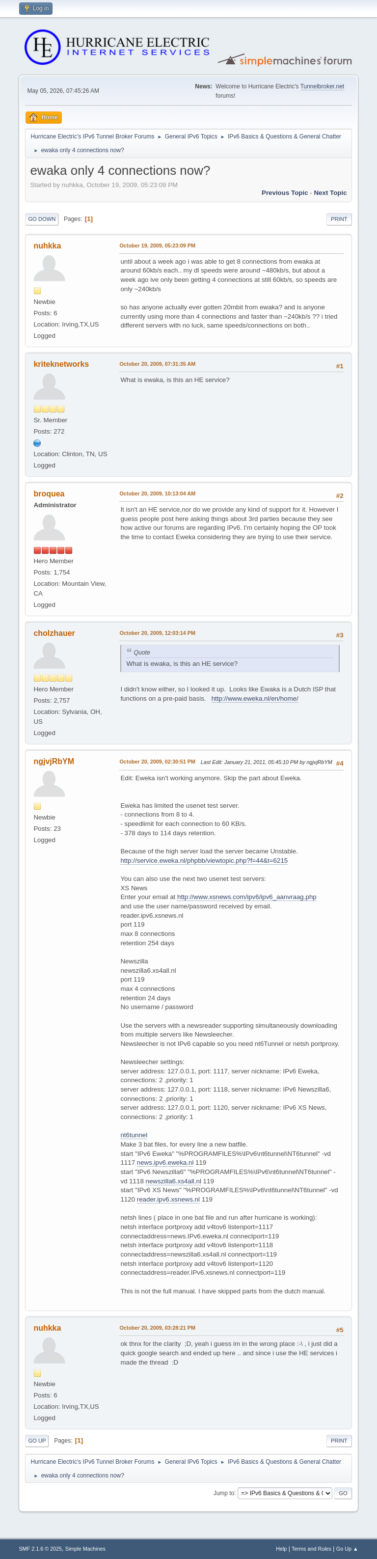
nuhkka (47, 246)
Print (339, 219)
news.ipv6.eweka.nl (165, 1162)
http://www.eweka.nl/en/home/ (255, 698)
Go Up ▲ (347, 1549)
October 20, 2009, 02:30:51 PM (157, 762)
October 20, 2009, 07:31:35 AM (157, 364)
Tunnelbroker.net (322, 86)
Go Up (37, 1441)
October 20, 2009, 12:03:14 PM (157, 633)
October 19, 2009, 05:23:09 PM (157, 245)
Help (281, 1549)
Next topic (330, 192)
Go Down (41, 219)
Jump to (224, 1492)
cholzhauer (54, 633)
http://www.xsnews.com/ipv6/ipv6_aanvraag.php (247, 897)
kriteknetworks (61, 364)
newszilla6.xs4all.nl (173, 1181)
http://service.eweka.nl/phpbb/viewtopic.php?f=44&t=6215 (204, 860)
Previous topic (285, 192)
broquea (48, 494)
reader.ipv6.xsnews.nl (168, 1199)
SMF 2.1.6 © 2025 (40, 1549)
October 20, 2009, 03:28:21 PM (157, 1328)
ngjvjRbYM (53, 761)
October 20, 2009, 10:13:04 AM (157, 493)
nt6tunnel (133, 1135)
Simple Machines (85, 1549)
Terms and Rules (311, 1549)
